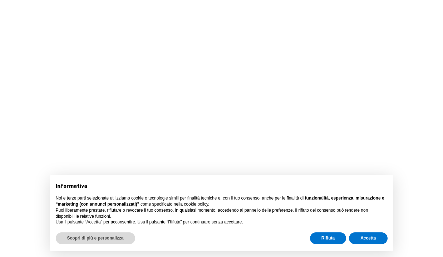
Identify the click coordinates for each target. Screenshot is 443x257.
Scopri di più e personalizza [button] (95, 238)
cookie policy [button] (196, 204)
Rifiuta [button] (328, 238)
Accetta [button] (368, 238)
